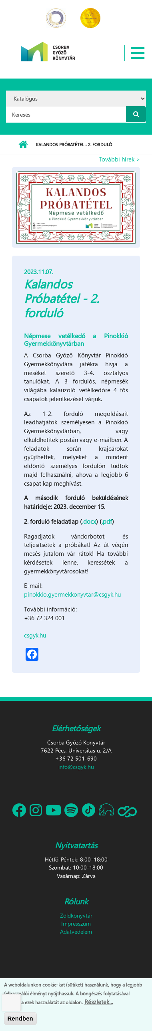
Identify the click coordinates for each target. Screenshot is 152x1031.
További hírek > (119, 159)
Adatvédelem (76, 931)
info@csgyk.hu (76, 767)
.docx (89, 521)
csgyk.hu (35, 635)
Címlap (23, 145)
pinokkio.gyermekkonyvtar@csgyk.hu (72, 594)
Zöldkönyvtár (76, 915)
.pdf (107, 521)
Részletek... (98, 1002)
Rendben (20, 1018)
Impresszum (76, 923)
